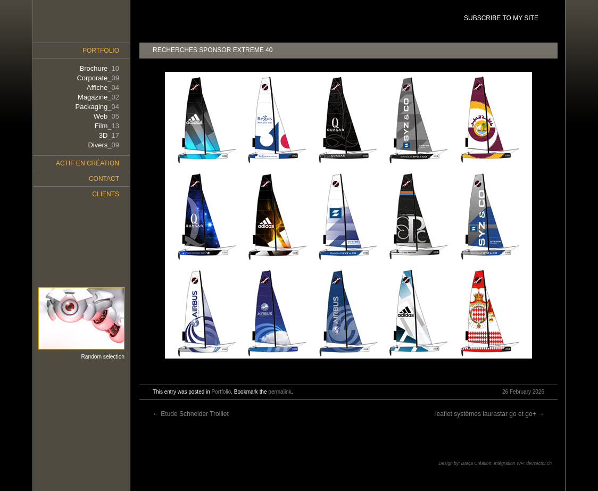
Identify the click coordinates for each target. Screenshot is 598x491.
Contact (104, 178)
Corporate (98, 78)
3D (109, 135)
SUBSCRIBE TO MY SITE (501, 18)
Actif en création (87, 163)
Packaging (97, 107)
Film (107, 126)
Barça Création (476, 463)
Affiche (103, 87)
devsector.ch (539, 463)
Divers (103, 145)
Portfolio (221, 392)
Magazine (98, 97)
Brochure (99, 68)
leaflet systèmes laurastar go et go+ (489, 414)
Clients (105, 194)
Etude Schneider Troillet (191, 414)
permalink (279, 392)
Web (106, 116)
